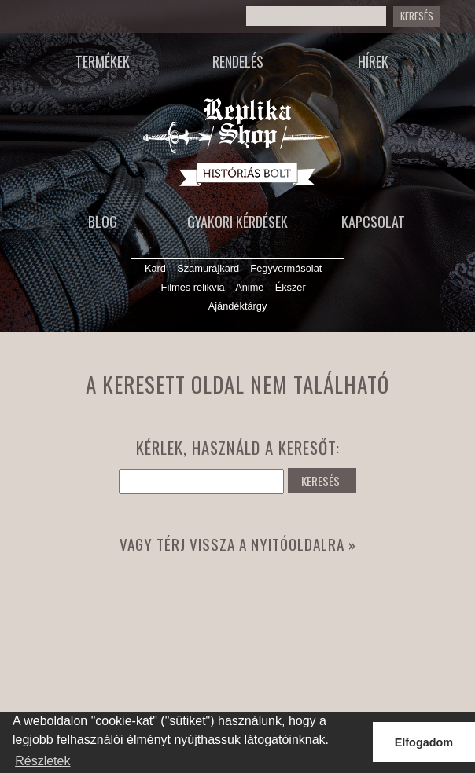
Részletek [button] (42, 761)
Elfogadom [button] (424, 742)
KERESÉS (320, 480)
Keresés (416, 16)
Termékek (102, 61)
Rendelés (237, 61)
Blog (102, 221)
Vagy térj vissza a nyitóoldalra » (238, 544)
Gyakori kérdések (237, 221)
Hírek (373, 61)
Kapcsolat (373, 221)
